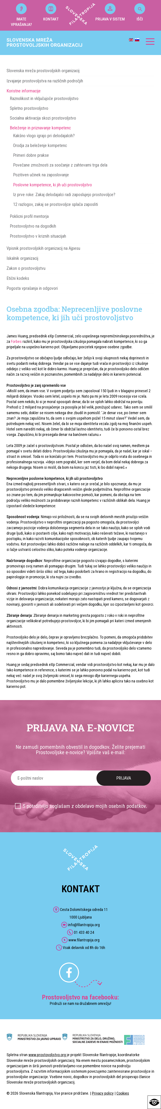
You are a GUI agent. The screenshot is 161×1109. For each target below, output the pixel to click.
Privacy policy (103, 1093)
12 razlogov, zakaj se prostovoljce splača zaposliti (55, 204)
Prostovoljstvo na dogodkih (33, 226)
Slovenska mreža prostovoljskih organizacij (43, 70)
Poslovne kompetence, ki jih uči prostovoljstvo (52, 184)
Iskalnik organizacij (22, 258)
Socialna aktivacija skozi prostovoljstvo (43, 118)
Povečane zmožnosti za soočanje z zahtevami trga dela (60, 165)
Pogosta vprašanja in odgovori (32, 288)
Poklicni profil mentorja (29, 216)
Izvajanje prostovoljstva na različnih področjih (45, 80)
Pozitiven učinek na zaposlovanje (41, 174)
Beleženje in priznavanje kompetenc (40, 127)
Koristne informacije (24, 90)
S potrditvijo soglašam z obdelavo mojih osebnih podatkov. (85, 806)
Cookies (122, 1093)
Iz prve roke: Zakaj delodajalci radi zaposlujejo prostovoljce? (64, 194)
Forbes (16, 341)
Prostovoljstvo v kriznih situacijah (38, 236)
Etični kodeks (18, 278)
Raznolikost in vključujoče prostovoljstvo (44, 98)
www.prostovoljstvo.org (47, 1054)
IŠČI (139, 12)
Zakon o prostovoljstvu (26, 268)
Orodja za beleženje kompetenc (40, 145)
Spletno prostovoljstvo (29, 108)
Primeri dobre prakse (31, 155)
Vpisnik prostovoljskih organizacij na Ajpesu (43, 248)
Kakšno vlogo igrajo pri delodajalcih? (44, 135)
